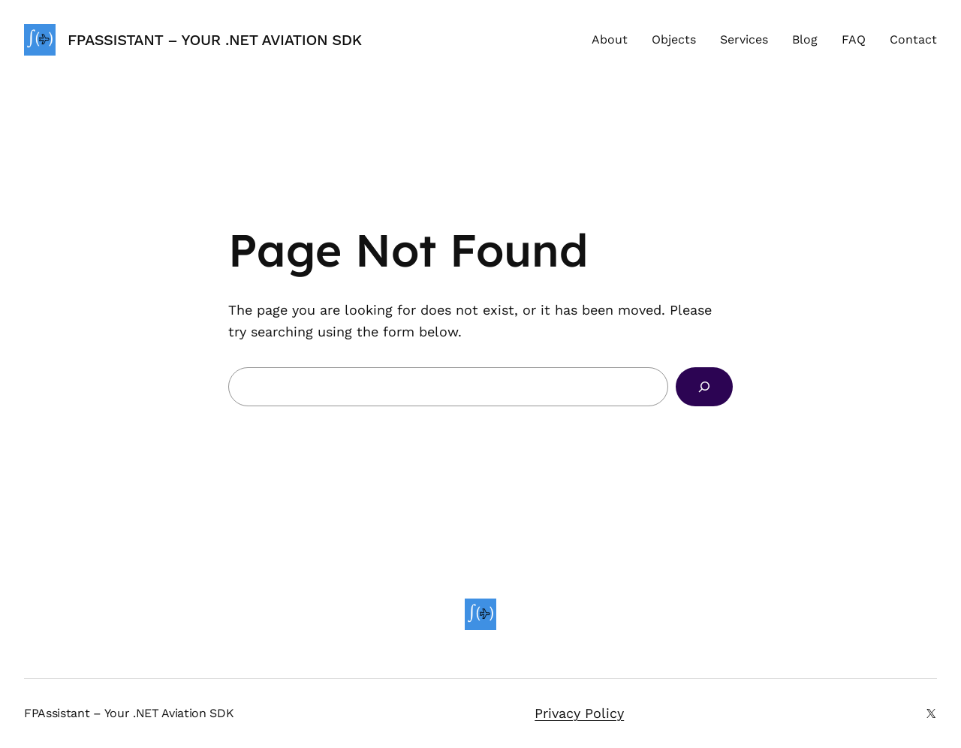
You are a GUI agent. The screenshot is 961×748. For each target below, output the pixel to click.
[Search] (704, 386)
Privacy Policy (579, 713)
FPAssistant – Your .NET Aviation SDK (215, 40)
